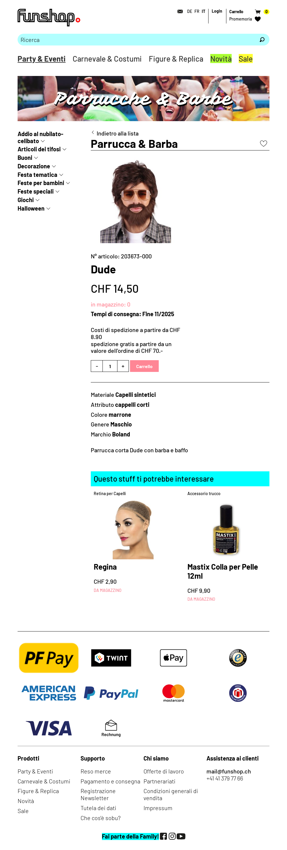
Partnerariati (159, 781)
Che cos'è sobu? (101, 817)
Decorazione (34, 166)
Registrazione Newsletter (98, 794)
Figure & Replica (176, 58)
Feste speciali (36, 191)
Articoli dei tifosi (39, 149)
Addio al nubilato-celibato (40, 137)
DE (189, 11)
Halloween (31, 208)
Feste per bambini (41, 182)
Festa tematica (37, 174)
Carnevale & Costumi (107, 58)
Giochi (26, 199)
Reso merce (96, 771)
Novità (221, 58)
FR (196, 11)
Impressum (158, 807)
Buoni (25, 157)
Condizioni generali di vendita (171, 794)
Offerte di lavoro (164, 771)
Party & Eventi (42, 58)
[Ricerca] (262, 39)
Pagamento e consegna (110, 781)
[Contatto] (178, 11)
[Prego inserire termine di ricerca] (136, 39)
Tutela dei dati (98, 807)
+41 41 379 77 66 (224, 778)
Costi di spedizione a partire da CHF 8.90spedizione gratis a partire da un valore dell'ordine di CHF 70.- (135, 340)
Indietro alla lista (118, 133)
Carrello (144, 366)
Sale (246, 58)
